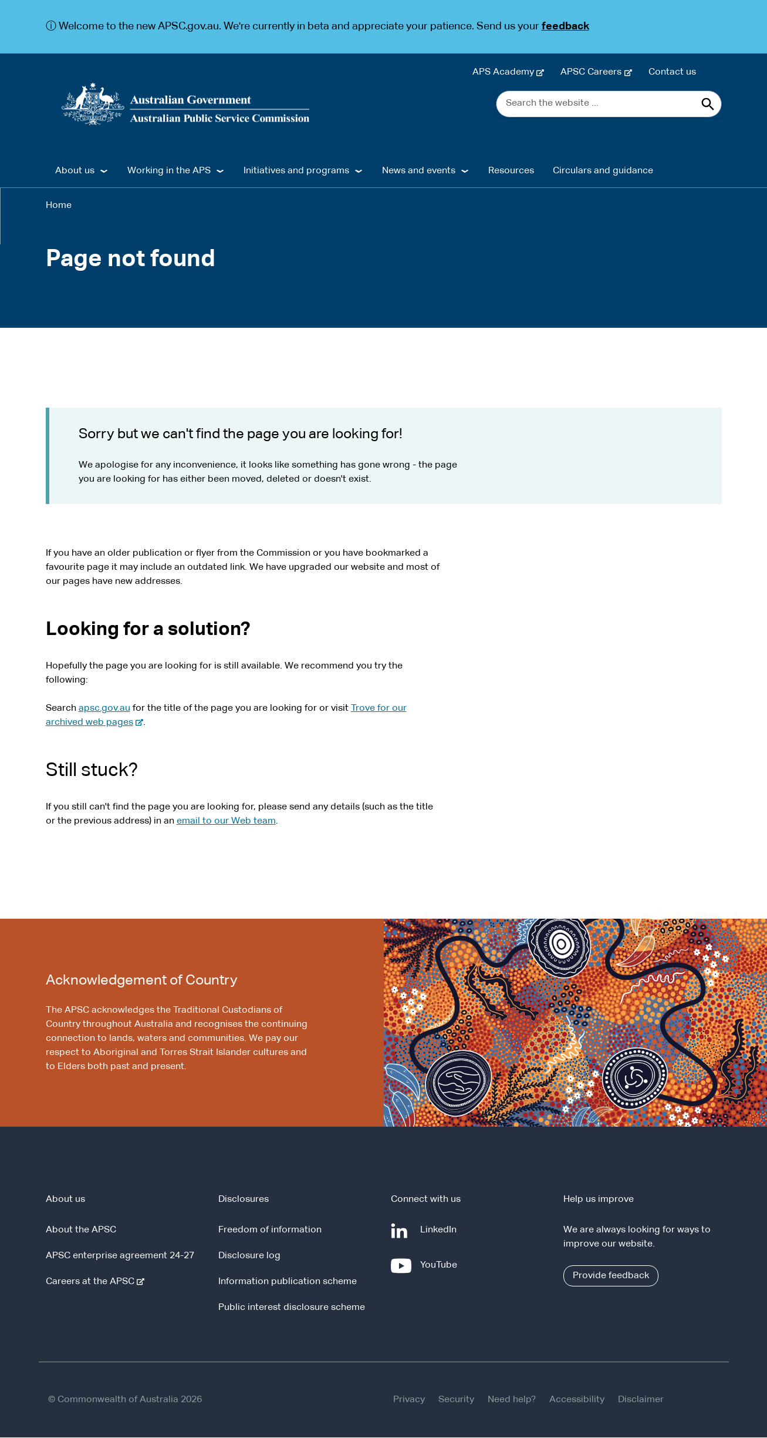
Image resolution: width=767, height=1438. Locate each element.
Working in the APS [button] (169, 171)
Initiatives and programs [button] (296, 171)
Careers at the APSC (92, 1282)
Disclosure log (249, 1256)
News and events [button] (418, 171)
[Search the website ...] (609, 103)
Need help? (512, 1400)
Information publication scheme (287, 1282)
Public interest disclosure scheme (291, 1308)
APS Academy (505, 72)
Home (59, 206)
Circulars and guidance (603, 171)
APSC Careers (593, 72)
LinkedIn (440, 1235)
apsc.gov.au (104, 709)
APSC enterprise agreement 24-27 (120, 1256)
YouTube (441, 1270)
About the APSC (81, 1230)
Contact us (672, 72)
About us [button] (74, 171)
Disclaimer (641, 1400)
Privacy (409, 1400)
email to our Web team (226, 821)
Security (456, 1400)
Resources (511, 171)
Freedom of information (270, 1230)
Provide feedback (611, 1276)
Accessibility (576, 1400)
